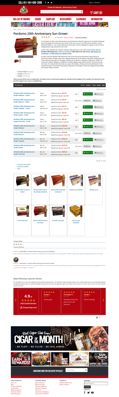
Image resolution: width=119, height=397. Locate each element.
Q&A (18, 168)
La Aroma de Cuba (22, 220)
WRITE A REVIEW (68, 37)
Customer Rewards (41, 386)
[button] (15, 300)
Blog (12, 384)
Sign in (91, 2)
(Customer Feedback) (81, 37)
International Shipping (42, 392)
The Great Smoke (16, 392)
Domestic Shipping (40, 388)
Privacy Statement (16, 386)
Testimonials (14, 388)
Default (99, 85)
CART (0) (96, 12)
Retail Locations (64, 384)
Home (15, 29)
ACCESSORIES (65, 19)
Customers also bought (24, 164)
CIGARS (38, 19)
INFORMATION (96, 19)
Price (94, 85)
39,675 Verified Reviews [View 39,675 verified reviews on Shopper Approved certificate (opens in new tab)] (28, 303)
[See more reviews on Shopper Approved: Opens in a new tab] (82, 317)
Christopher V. (68, 294)
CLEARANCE (81, 19)
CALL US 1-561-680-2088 (30, 2)
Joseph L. (46, 294)
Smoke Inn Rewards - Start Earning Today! (62, 7)
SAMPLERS (50, 19)
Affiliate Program (16, 390)
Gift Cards (38, 390)
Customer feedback (23, 166)
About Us (13, 383)
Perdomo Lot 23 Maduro (76, 189)
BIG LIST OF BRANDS (21, 19)
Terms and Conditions (41, 394)
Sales (103, 85)
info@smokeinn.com (66, 383)
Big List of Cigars (40, 384)
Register (97, 2)
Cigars (19, 29)
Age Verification (40, 383)
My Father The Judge (58, 220)
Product (88, 85)
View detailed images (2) (26, 56)
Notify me (87, 100)
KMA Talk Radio (15, 394)
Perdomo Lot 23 (93, 189)
